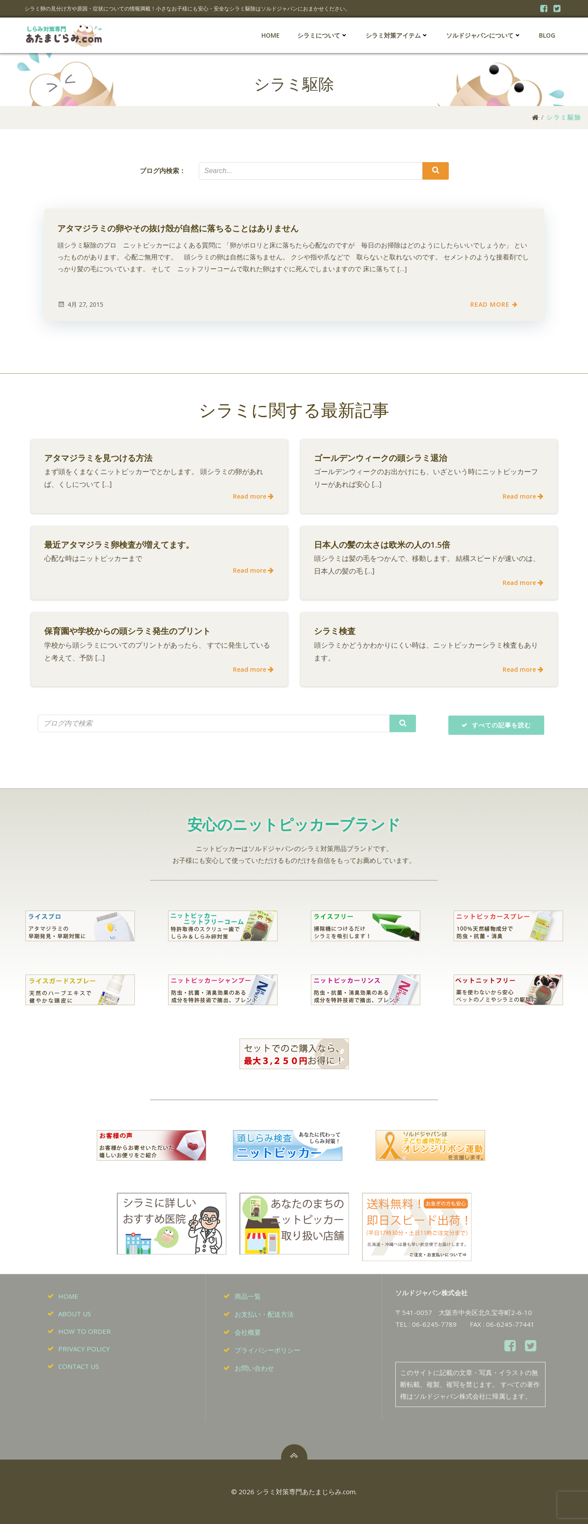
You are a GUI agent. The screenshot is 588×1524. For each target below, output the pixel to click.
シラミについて (322, 35)
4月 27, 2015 (80, 304)
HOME (270, 35)
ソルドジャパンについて (483, 35)
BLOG (547, 35)
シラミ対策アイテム (397, 35)
